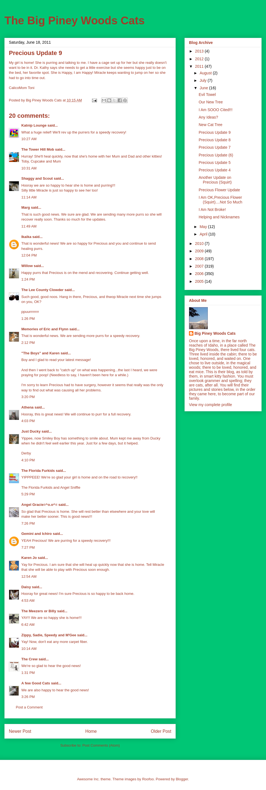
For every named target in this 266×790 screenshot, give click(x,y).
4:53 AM (28, 600)
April (204, 234)
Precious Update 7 (215, 147)
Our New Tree (211, 102)
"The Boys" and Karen (40, 353)
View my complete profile (210, 404)
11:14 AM (29, 197)
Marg (25, 207)
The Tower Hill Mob (37, 149)
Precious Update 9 (215, 132)
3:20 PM (28, 397)
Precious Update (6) (216, 155)
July (204, 80)
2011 (200, 66)
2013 (200, 51)
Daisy (26, 587)
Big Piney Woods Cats (215, 333)
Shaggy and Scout (37, 178)
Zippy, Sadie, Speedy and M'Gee (48, 635)
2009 (200, 251)
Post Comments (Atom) (101, 745)
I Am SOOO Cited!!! (215, 110)
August (206, 73)
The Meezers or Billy (38, 611)
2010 (200, 243)
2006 (200, 273)
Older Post (161, 731)
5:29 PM (28, 494)
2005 (200, 281)
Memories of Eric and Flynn (44, 329)
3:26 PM (28, 697)
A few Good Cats (35, 683)
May (204, 226)
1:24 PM (28, 279)
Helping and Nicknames (219, 217)
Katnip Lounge (34, 125)
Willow (27, 266)
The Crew (29, 659)
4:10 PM (28, 460)
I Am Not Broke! (212, 209)
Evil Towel (207, 94)
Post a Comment (29, 707)
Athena (27, 407)
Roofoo (148, 779)
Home (91, 731)
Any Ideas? (208, 117)
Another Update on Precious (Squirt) (215, 179)
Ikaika (26, 237)
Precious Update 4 (215, 170)
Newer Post (20, 731)
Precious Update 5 (215, 162)
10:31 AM (29, 168)
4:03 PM (28, 421)
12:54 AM (29, 576)
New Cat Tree (210, 124)
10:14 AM (29, 649)
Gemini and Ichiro (36, 534)
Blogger (182, 779)
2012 (200, 59)
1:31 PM (28, 673)
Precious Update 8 (215, 140)
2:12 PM (28, 343)
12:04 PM (29, 255)
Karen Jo (29, 558)
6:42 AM (28, 624)
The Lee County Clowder (42, 290)
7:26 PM (28, 523)
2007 (200, 266)
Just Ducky (30, 431)
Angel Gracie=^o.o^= (39, 505)
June (204, 88)
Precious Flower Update (219, 190)
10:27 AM (29, 139)
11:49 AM (29, 226)
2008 (200, 259)
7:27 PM (28, 547)
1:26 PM (28, 318)
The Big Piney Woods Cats (74, 20)
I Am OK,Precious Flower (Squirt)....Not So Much (220, 199)
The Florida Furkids (38, 471)
